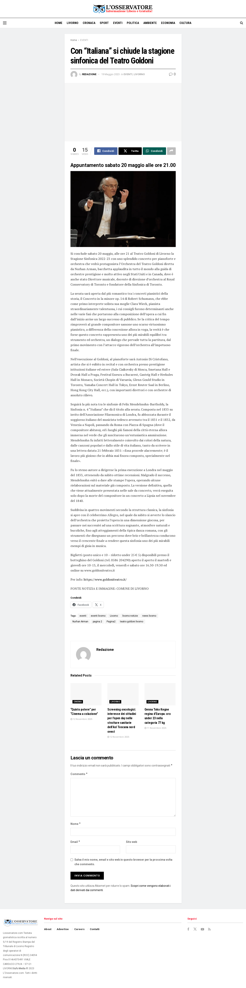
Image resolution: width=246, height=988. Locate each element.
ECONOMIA (168, 23)
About (47, 929)
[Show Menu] (5, 23)
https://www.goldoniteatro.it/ (105, 579)
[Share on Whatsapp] (154, 151)
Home (58, 23)
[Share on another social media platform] (171, 151)
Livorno (114, 615)
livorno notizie (130, 615)
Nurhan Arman (80, 621)
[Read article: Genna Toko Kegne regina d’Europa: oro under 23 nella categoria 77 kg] (160, 694)
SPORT (104, 23)
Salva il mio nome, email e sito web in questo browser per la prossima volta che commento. (123, 862)
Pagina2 (111, 621)
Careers (79, 929)
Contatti (95, 929)
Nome (75, 824)
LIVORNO (72, 23)
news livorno (149, 615)
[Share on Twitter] (130, 151)
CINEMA (78, 702)
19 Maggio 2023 (110, 74)
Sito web (131, 841)
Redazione (89, 74)
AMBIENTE (150, 23)
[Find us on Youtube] (202, 929)
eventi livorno (98, 615)
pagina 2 (97, 621)
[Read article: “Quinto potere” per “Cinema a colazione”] (86, 694)
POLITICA (133, 23)
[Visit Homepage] (123, 9)
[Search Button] (241, 23)
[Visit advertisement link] (123, 633)
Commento (79, 774)
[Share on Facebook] (105, 151)
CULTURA (185, 23)
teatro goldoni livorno (131, 621)
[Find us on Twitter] (195, 929)
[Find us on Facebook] (188, 929)
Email (75, 842)
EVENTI (117, 23)
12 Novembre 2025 (81, 719)
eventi (83, 615)
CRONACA (89, 23)
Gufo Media (19, 968)
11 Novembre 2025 (155, 728)
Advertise (63, 929)
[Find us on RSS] (209, 929)
